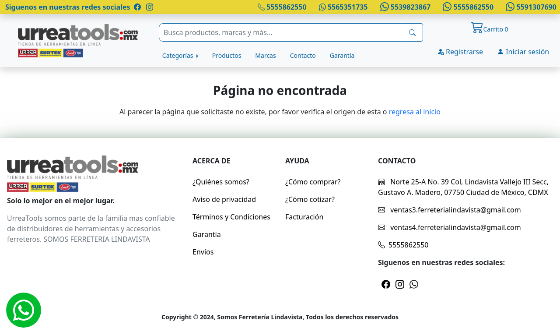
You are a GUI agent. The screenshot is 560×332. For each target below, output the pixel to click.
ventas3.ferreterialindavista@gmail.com (449, 210)
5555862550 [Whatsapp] (467, 7)
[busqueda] (412, 32)
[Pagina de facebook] (137, 7)
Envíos (203, 252)
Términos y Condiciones (231, 217)
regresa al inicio (415, 112)
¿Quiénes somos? (220, 182)
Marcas (265, 55)
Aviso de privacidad (224, 199)
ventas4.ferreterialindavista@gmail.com (449, 227)
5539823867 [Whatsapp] (404, 7)
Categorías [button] (178, 55)
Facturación (304, 217)
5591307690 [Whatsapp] (530, 7)
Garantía (342, 55)
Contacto (303, 55)
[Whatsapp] (23, 310)
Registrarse (460, 52)
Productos (227, 55)
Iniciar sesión (523, 52)
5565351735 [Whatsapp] (343, 7)
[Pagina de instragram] (148, 7)
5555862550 (282, 7)
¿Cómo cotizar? (310, 199)
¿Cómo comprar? (313, 182)
